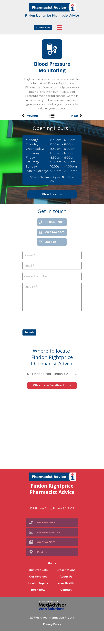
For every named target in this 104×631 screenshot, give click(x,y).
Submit (29, 332)
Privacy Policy (52, 624)
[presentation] (47, 319)
